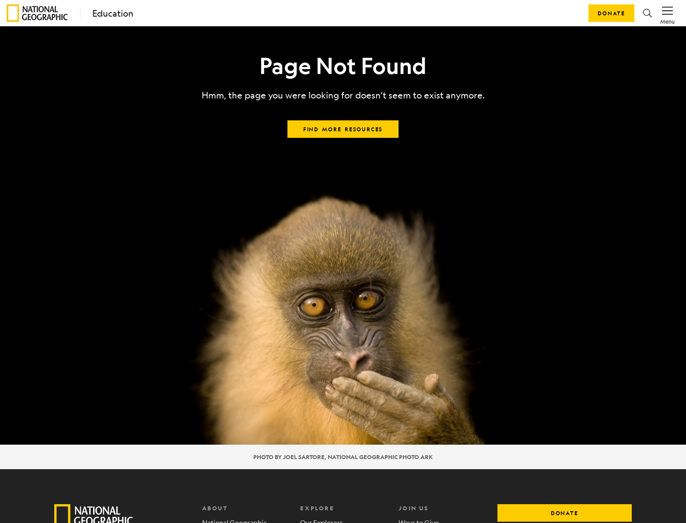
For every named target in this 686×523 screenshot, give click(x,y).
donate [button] (564, 512)
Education (112, 13)
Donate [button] (611, 13)
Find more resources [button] (343, 129)
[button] (647, 13)
